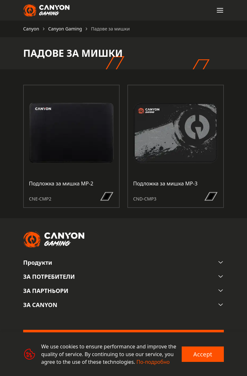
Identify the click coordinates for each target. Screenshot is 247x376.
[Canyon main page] (46, 10)
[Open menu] (220, 10)
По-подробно (152, 361)
